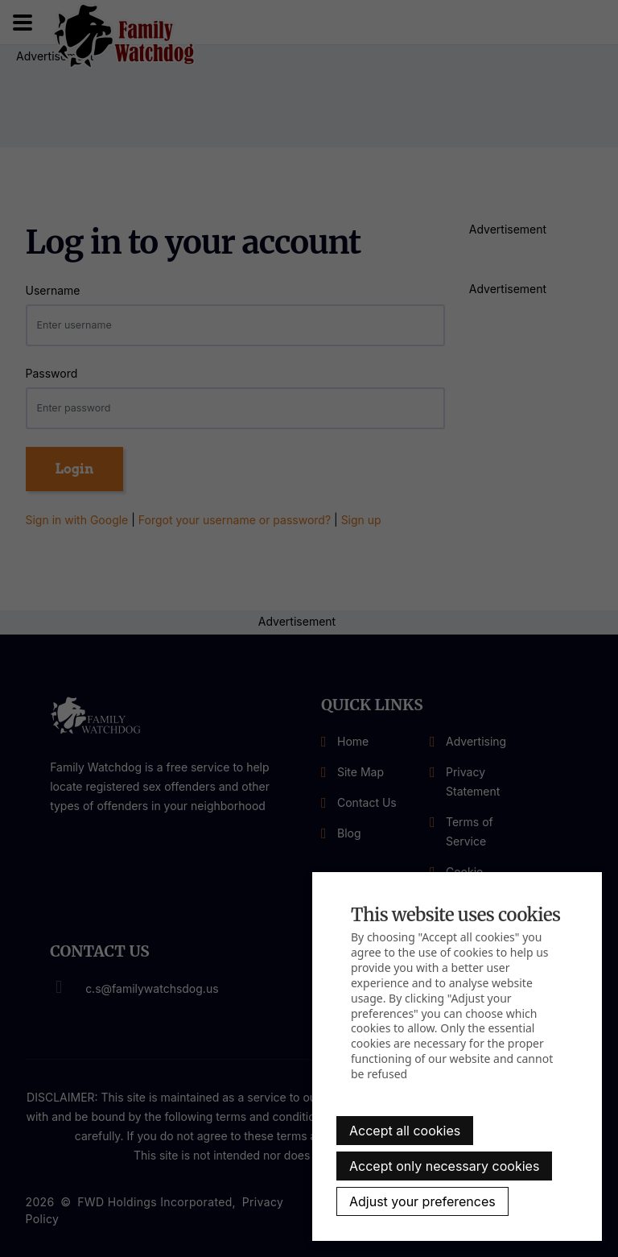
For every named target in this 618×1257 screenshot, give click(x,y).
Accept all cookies (404, 1131)
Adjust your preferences (422, 1201)
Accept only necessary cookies (444, 1166)
